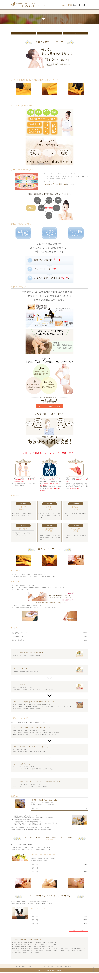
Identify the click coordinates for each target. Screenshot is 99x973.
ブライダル (57, 11)
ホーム (22, 11)
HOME (12, 26)
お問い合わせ (72, 11)
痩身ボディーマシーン (49, 32)
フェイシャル (39, 11)
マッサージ (48, 11)
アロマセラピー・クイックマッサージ (76, 32)
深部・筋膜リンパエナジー (23, 32)
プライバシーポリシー (69, 966)
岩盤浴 (64, 11)
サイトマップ (79, 966)
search (79, 12)
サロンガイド (30, 11)
